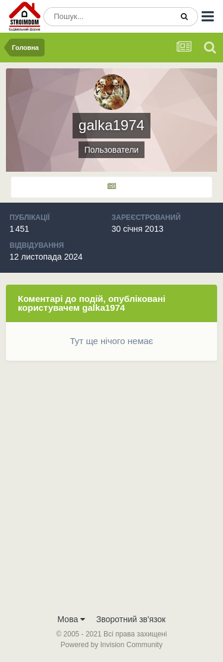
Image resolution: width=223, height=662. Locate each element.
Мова (72, 619)
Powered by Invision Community (111, 645)
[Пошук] (107, 17)
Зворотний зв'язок (131, 619)
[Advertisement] (111, 490)
